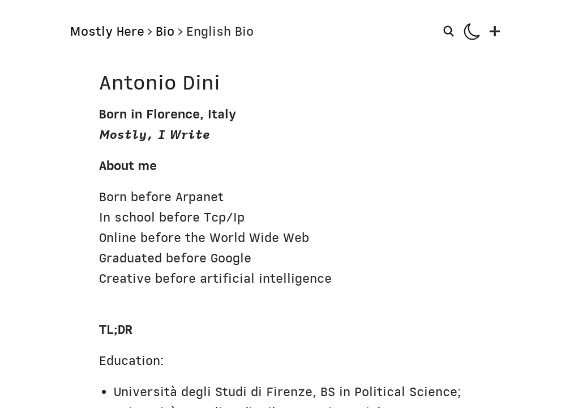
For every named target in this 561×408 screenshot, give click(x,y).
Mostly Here (107, 31)
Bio (165, 31)
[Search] (450, 31)
